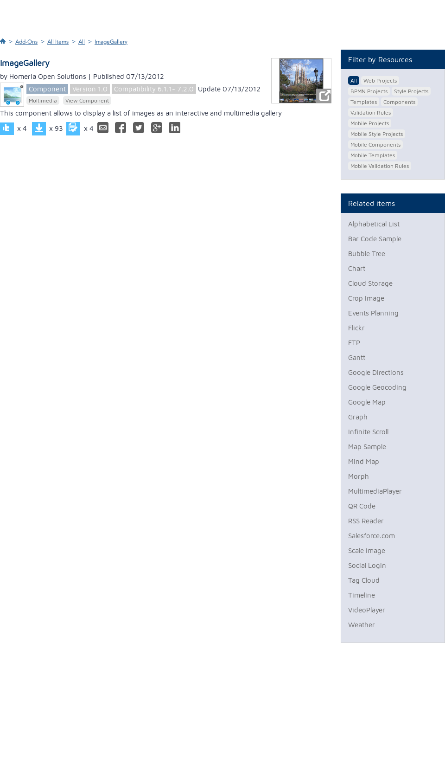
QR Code (361, 506)
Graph (358, 417)
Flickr (356, 328)
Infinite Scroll (368, 432)
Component (47, 89)
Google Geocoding (377, 387)
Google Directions (376, 372)
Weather (361, 625)
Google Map (367, 402)
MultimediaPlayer (375, 491)
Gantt (356, 357)
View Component (87, 100)
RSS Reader (366, 521)
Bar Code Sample (374, 239)
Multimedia (43, 100)
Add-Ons (26, 42)
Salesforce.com (371, 536)
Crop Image (366, 298)
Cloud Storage (370, 283)
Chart (356, 268)
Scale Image (366, 550)
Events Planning (373, 313)
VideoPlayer (366, 610)
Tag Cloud (364, 580)
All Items (58, 42)
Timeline (361, 595)
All (81, 42)
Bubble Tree (366, 253)
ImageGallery (111, 42)
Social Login (367, 565)
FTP (354, 343)
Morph (358, 476)
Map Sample (367, 446)
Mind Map (363, 461)
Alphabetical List (374, 224)
